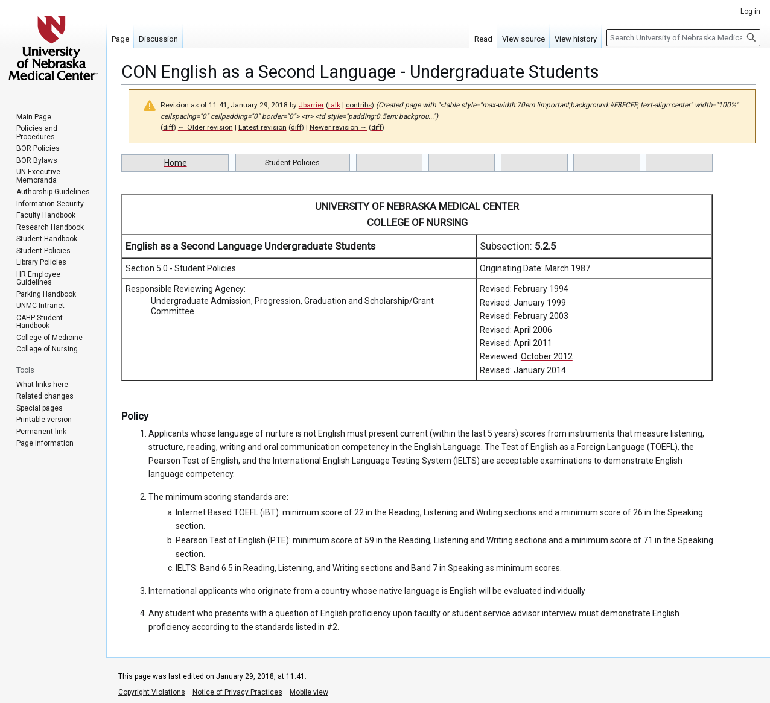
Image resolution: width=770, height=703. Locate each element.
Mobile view (309, 692)
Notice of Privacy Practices (237, 692)
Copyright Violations (151, 692)
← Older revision (205, 127)
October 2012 (547, 356)
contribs (359, 105)
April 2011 (533, 343)
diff (168, 127)
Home (175, 163)
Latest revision (262, 127)
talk (334, 105)
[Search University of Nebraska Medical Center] (683, 37)
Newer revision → (339, 127)
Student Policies (292, 162)
